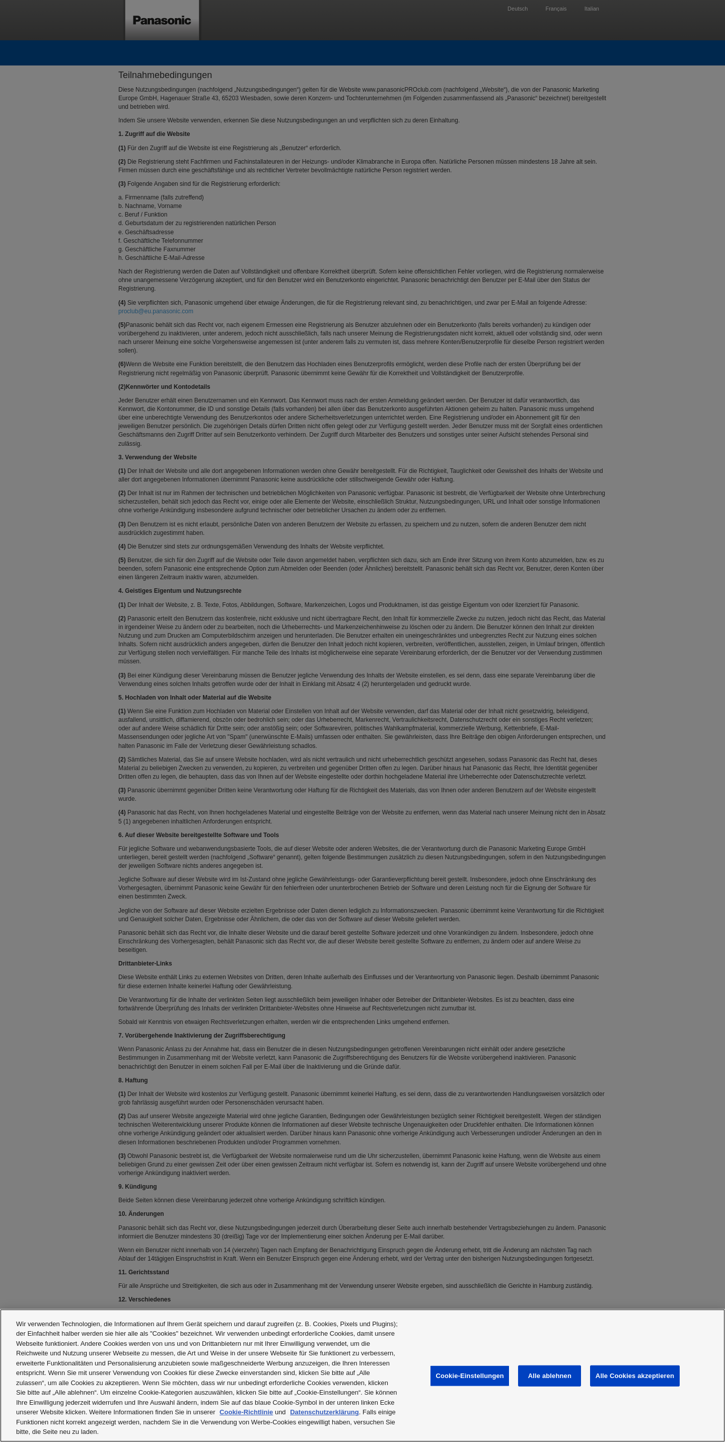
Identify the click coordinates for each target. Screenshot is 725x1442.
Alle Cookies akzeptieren (635, 1376)
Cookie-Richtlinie (246, 1412)
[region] (362, 1375)
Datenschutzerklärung (324, 1412)
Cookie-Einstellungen (470, 1376)
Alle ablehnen (549, 1376)
